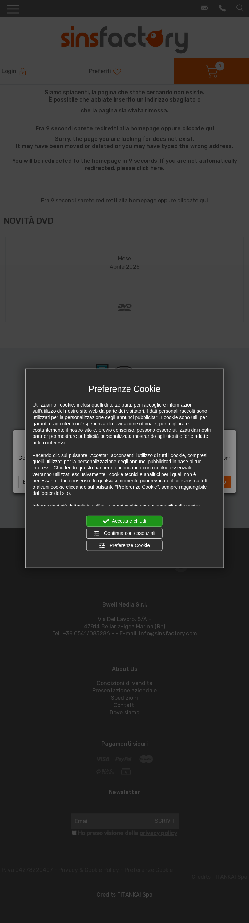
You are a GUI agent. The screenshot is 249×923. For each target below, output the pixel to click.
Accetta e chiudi (124, 521)
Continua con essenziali (124, 533)
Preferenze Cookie (124, 546)
